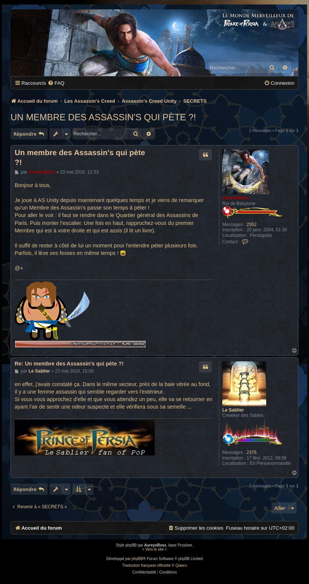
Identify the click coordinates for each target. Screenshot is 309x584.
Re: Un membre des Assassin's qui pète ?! (69, 364)
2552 (252, 224)
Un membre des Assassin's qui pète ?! (103, 117)
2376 (252, 452)
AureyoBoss (235, 198)
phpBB (137, 559)
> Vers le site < (154, 549)
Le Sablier (233, 410)
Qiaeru (181, 565)
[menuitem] (56, 83)
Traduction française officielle (146, 565)
